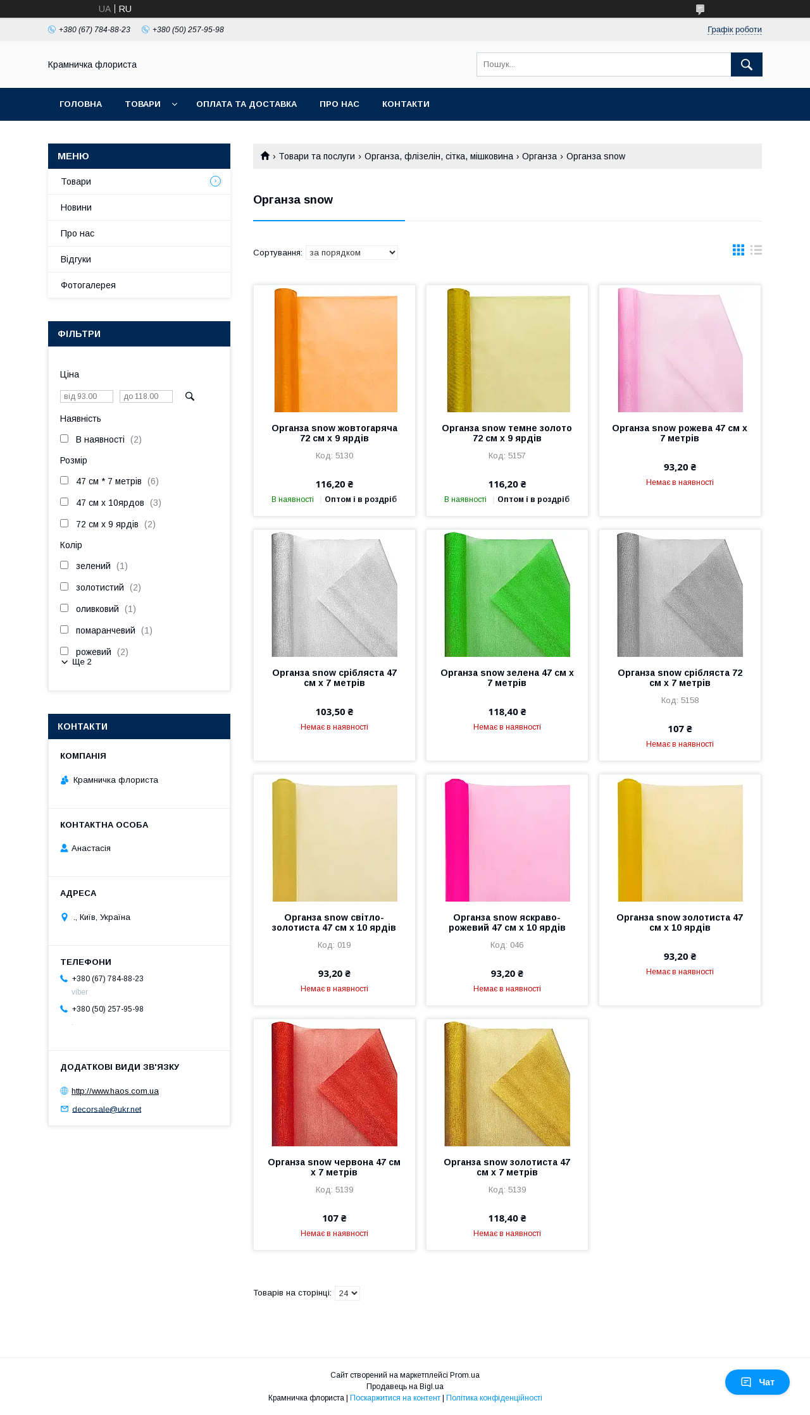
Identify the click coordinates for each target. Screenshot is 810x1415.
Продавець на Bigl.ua (405, 1386)
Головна (80, 104)
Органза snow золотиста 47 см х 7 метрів (507, 1167)
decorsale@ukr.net (106, 1108)
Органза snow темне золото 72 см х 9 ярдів (507, 433)
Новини (76, 207)
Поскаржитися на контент (395, 1398)
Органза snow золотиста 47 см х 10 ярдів (679, 922)
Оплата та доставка (246, 104)
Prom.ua (465, 1375)
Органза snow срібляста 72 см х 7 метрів (680, 678)
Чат (757, 1382)
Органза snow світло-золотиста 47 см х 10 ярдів (334, 922)
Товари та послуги (316, 156)
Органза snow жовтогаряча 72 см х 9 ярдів (334, 433)
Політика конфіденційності (494, 1398)
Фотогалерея (88, 285)
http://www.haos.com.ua (115, 1091)
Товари (143, 104)
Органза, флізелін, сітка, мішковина (438, 156)
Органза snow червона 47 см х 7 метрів (334, 1167)
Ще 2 (82, 661)
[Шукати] (747, 64)
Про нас (339, 104)
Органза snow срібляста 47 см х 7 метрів (334, 678)
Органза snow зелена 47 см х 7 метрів (507, 678)
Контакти (406, 104)
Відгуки (76, 259)
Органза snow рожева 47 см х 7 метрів (679, 433)
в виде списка (756, 253)
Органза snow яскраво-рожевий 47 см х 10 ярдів (507, 922)
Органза (539, 156)
